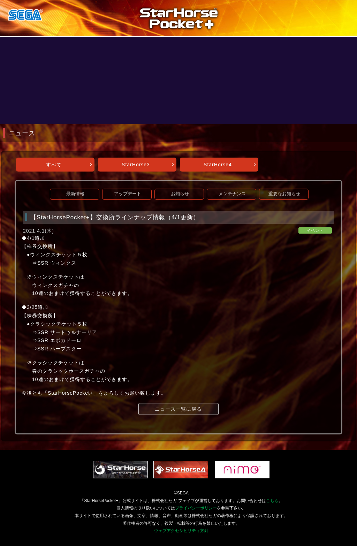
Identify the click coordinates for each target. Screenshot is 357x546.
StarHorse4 (218, 164)
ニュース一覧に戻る (178, 409)
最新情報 (75, 193)
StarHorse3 (136, 164)
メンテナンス (232, 193)
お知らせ (180, 193)
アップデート (127, 193)
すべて (54, 164)
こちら (272, 500)
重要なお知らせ (284, 193)
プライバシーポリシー (196, 508)
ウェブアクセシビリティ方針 (181, 530)
